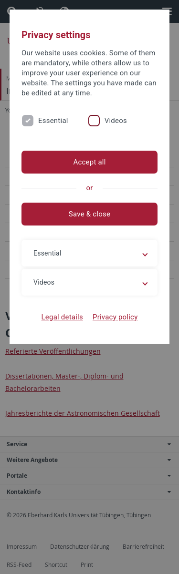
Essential (53, 120)
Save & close (89, 214)
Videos (116, 120)
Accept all (89, 162)
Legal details (62, 317)
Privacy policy (115, 317)
